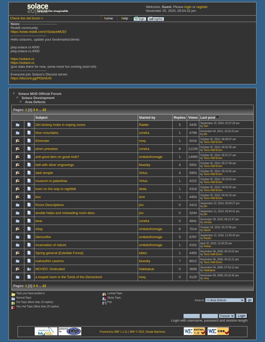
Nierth (207, 230)
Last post (209, 117)
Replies (180, 117)
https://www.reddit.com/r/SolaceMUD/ (38, 32)
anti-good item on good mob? (57, 157)
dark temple (44, 173)
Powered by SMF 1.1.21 (113, 331)
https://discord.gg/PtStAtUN (31, 78)
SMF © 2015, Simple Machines (147, 331)
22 (44, 110)
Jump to (199, 300)
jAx (205, 134)
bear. (39, 221)
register (202, 7)
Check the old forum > (26, 18)
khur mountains (46, 133)
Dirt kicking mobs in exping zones (60, 125)
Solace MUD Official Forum (39, 94)
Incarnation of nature (50, 245)
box (38, 197)
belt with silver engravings (54, 165)
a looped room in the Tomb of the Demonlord (68, 277)
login (188, 7)
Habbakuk (146, 269)
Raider (144, 125)
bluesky (144, 165)
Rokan (207, 246)
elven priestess (46, 149)
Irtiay (39, 229)
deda (142, 189)
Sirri (206, 126)
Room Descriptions (49, 205)
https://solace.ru (22, 63)
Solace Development (37, 98)
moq (142, 141)
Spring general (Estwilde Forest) (59, 253)
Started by (147, 117)
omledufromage (150, 157)
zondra (144, 133)
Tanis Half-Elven (213, 142)
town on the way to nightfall (55, 189)
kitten (143, 253)
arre (142, 197)
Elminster (42, 141)
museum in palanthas (51, 181)
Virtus (143, 173)
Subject (41, 117)
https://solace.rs (22, 59)
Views (193, 117)
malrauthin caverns (49, 261)
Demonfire (43, 237)
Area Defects (35, 102)
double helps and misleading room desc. (65, 213)
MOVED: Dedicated (50, 269)
